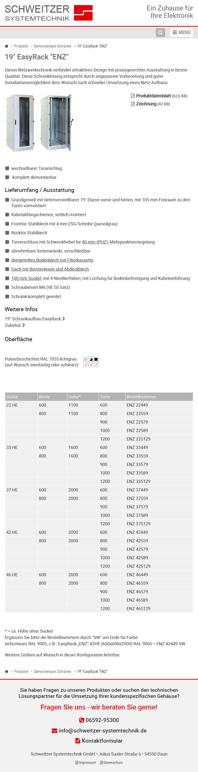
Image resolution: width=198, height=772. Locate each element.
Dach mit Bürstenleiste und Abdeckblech (50, 269)
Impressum (85, 762)
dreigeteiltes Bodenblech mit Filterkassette (52, 260)
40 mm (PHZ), (95, 242)
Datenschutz (111, 762)
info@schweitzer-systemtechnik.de (99, 730)
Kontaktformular (99, 740)
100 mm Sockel (26, 278)
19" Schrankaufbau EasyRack (33, 319)
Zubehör (13, 325)
